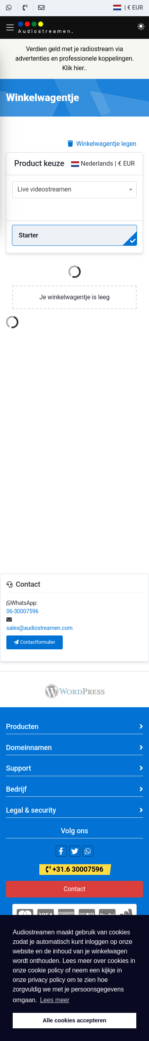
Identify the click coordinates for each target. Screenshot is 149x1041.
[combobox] (74, 189)
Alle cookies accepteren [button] (74, 1020)
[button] (10, 27)
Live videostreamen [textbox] (44, 189)
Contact (74, 889)
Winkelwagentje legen (102, 143)
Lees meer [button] (55, 1000)
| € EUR (128, 7)
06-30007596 (22, 611)
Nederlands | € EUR (103, 163)
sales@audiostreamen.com (39, 628)
